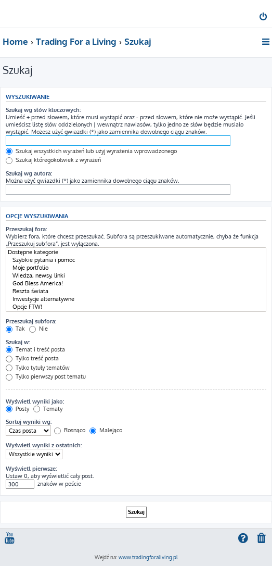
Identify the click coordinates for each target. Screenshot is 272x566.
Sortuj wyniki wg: (28, 421)
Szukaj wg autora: (29, 173)
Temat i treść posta (35, 349)
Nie (38, 328)
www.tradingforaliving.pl (148, 557)
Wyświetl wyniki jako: (35, 401)
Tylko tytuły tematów (38, 367)
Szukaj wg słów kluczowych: (43, 110)
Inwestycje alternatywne (136, 299)
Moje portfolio (136, 268)
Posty (17, 408)
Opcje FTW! (136, 307)
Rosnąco (69, 430)
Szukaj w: (18, 342)
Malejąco (105, 430)
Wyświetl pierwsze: (31, 468)
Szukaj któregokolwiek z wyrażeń (53, 159)
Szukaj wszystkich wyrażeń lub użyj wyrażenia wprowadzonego (91, 151)
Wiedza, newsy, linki (136, 276)
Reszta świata (136, 291)
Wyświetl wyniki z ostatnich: (44, 445)
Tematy (47, 408)
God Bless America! (136, 283)
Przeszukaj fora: (26, 229)
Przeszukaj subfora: (31, 321)
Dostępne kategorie (136, 252)
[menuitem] (263, 17)
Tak (15, 328)
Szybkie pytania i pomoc (136, 260)
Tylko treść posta (32, 358)
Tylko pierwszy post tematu (46, 376)
